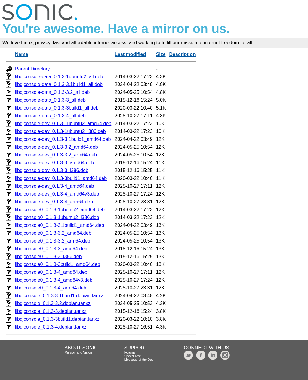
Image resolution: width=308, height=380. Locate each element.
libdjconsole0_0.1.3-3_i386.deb (48, 256)
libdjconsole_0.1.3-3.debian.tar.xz (51, 311)
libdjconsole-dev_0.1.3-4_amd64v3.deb (57, 193)
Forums (129, 352)
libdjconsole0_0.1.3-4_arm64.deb (50, 287)
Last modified (130, 54)
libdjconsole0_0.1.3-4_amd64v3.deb (53, 280)
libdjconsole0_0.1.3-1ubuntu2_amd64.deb (60, 209)
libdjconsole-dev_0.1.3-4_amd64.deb (54, 186)
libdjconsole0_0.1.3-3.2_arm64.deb (52, 240)
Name (21, 54)
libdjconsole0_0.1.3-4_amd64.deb (51, 272)
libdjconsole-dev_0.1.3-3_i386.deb (51, 170)
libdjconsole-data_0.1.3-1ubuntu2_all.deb (59, 76)
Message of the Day (139, 359)
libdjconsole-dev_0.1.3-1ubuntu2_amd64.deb (63, 123)
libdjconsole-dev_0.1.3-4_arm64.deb (54, 201)
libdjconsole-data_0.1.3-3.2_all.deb (52, 92)
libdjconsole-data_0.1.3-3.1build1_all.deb (59, 84)
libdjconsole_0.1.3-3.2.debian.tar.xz (53, 303)
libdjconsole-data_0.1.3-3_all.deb (50, 100)
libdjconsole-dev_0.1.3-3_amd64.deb (54, 162)
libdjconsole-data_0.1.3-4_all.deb (50, 115)
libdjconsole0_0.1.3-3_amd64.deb (51, 248)
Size (161, 54)
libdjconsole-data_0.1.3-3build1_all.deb (57, 107)
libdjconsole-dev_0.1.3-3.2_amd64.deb (56, 147)
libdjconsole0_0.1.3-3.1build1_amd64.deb (59, 225)
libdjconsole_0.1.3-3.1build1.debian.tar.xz (59, 295)
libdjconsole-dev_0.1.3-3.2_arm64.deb (56, 154)
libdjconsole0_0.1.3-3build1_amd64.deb (57, 264)
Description (182, 54)
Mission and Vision (78, 352)
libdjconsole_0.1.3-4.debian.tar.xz (51, 326)
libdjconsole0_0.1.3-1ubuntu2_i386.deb (57, 217)
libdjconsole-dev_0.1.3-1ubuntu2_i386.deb (60, 131)
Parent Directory (32, 68)
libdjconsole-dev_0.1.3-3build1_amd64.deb (61, 178)
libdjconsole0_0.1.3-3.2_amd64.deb (53, 233)
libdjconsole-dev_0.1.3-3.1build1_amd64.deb (63, 139)
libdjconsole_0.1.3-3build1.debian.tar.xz (57, 319)
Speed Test (132, 356)
